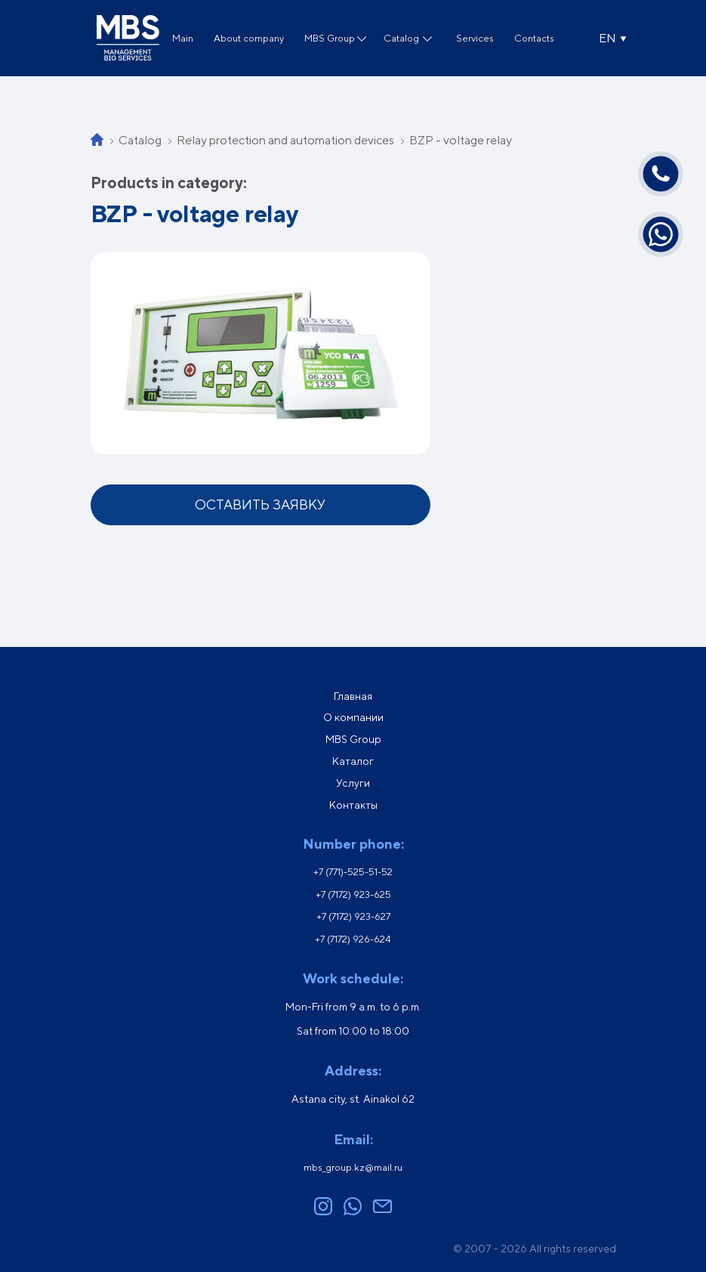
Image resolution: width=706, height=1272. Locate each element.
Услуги (353, 783)
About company (249, 38)
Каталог (353, 761)
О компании (353, 717)
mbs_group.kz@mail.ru (353, 1167)
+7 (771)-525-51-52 (353, 871)
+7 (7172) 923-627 (353, 916)
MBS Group (329, 38)
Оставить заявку (260, 504)
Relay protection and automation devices (285, 140)
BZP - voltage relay (460, 140)
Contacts (534, 38)
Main (182, 38)
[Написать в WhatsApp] (660, 234)
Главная (353, 696)
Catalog (401, 38)
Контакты (353, 805)
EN (607, 38)
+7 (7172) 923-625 (353, 894)
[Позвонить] (660, 174)
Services (475, 38)
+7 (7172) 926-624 (353, 939)
